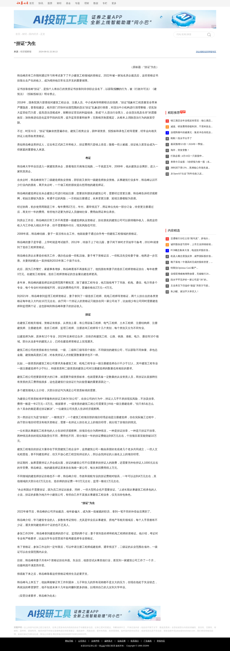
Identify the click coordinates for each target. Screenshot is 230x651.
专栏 (105, 3)
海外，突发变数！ (180, 150)
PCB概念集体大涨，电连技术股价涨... (190, 250)
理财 (86, 3)
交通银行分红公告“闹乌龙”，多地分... (190, 238)
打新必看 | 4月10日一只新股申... (187, 156)
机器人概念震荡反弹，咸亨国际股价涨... (192, 256)
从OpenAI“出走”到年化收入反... (187, 173)
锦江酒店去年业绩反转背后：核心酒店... (192, 120)
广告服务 (148, 641)
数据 (95, 3)
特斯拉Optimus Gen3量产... (184, 268)
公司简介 (82, 641)
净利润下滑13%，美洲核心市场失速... (190, 167)
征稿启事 (122, 641)
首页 (25, 3)
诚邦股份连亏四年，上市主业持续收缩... (192, 244)
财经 (59, 3)
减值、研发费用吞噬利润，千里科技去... (192, 126)
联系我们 (135, 641)
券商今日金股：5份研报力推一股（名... (191, 162)
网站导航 (69, 641)
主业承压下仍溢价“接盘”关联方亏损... (190, 285)
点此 (103, 646)
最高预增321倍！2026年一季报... (187, 144)
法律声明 (95, 641)
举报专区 (161, 641)
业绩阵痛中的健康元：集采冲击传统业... (192, 132)
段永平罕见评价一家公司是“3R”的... (189, 279)
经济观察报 (25, 51)
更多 (114, 3)
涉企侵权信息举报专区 (206, 52)
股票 (50, 3)
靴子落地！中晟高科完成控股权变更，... (192, 262)
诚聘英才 (108, 641)
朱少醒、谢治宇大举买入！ (185, 291)
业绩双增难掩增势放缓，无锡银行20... (190, 274)
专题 (77, 3)
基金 (68, 3)
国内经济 (33, 34)
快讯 (40, 3)
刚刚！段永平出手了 (181, 138)
